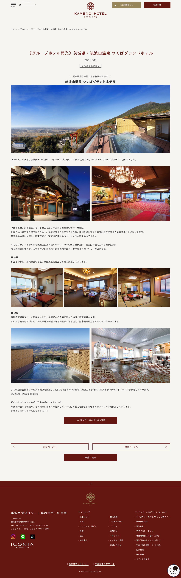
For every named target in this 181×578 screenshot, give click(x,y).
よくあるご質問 (116, 540)
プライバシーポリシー (145, 531)
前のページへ (49, 446)
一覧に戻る (90, 457)
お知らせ (114, 531)
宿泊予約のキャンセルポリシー (149, 540)
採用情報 (140, 554)
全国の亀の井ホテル (105, 563)
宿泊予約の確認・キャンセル (148, 545)
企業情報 (140, 549)
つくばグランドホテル (51, 159)
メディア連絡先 (142, 559)
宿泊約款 (140, 526)
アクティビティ (116, 521)
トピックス (115, 535)
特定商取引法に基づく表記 (147, 535)
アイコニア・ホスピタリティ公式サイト (153, 516)
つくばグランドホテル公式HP (90, 420)
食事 (82, 531)
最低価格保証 (142, 521)
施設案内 (83, 540)
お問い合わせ (115, 545)
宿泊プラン (84, 516)
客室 (82, 521)
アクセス (113, 526)
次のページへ (131, 446)
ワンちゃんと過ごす (88, 526)
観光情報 (114, 516)
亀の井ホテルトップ (79, 563)
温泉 (82, 535)
